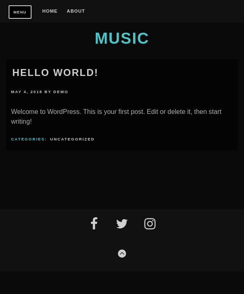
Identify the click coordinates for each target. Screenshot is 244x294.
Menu (20, 12)
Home (50, 11)
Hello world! (55, 72)
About (76, 11)
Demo (60, 91)
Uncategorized (72, 139)
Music (122, 38)
